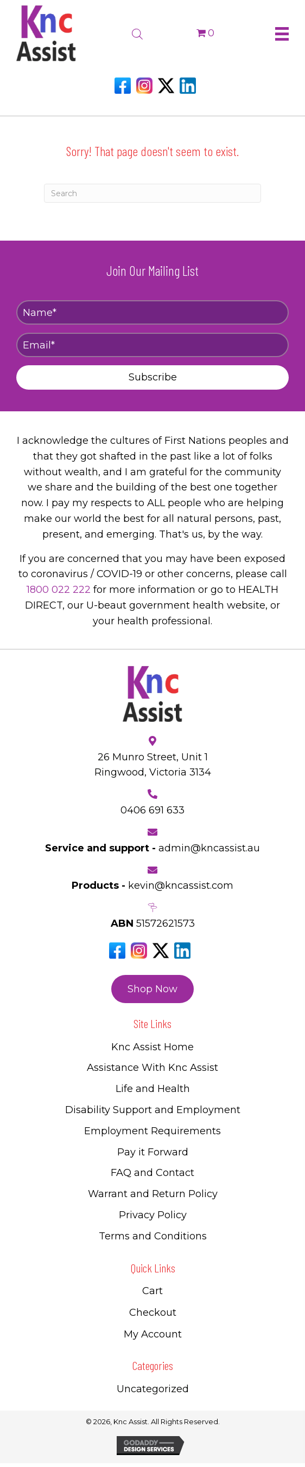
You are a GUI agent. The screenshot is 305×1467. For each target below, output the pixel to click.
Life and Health (153, 1089)
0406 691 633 (152, 810)
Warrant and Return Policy (153, 1194)
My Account (153, 1334)
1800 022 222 (59, 590)
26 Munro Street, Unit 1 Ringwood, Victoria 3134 (152, 765)
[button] (152, 377)
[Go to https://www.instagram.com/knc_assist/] (144, 85)
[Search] (152, 193)
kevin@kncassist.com (180, 885)
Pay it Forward (152, 1152)
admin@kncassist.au (209, 848)
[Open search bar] (137, 32)
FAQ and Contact (152, 1173)
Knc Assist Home (152, 1047)
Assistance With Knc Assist (152, 1068)
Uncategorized (153, 1389)
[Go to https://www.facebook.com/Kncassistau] (123, 85)
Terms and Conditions (153, 1236)
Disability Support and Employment (152, 1110)
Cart (152, 1291)
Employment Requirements (152, 1131)
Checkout (152, 1313)
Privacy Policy (153, 1215)
